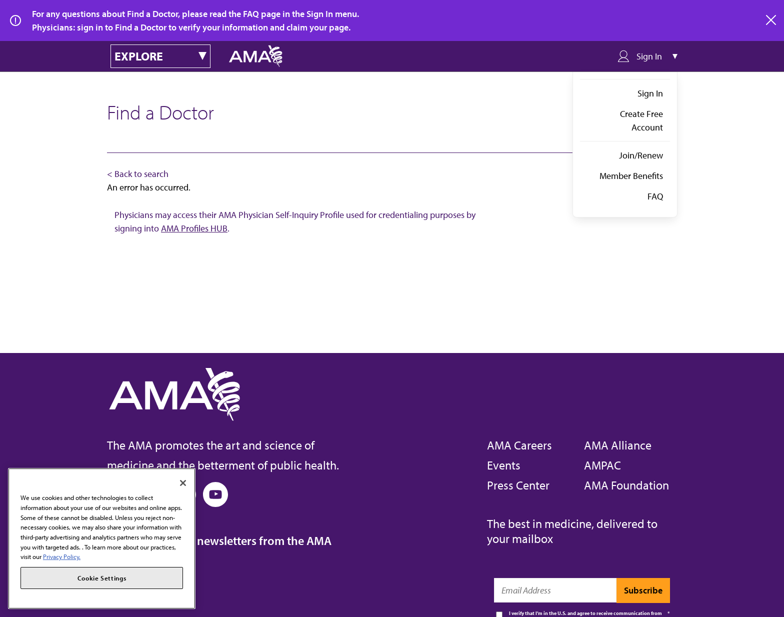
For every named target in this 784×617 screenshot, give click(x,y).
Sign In (650, 93)
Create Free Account (641, 120)
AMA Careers (519, 445)
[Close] (183, 483)
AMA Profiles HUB (194, 228)
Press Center (518, 485)
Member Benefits (631, 176)
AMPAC (602, 465)
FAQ (655, 196)
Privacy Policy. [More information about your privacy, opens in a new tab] (61, 556)
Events (503, 465)
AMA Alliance (618, 445)
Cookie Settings (102, 578)
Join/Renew (641, 155)
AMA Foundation (626, 485)
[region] (102, 538)
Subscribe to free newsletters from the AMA (219, 540)
